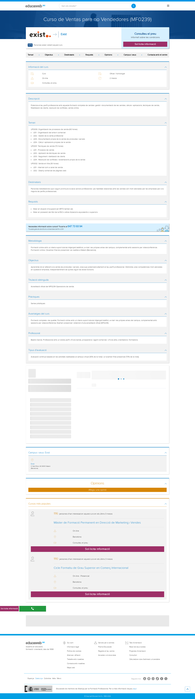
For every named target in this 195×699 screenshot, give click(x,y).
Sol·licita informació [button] (145, 44)
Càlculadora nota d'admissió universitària (144, 659)
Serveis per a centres (106, 643)
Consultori (133, 655)
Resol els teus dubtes (137, 647)
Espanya (31, 678)
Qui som (70, 643)
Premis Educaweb (105, 647)
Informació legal (73, 647)
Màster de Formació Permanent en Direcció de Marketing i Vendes (97, 522)
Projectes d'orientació (137, 651)
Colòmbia (47, 678)
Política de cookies (74, 651)
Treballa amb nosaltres (75, 659)
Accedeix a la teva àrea (107, 655)
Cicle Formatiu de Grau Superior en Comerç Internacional (91, 568)
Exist (64, 34)
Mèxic (59, 678)
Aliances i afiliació (73, 655)
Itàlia (54, 678)
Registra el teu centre (106, 651)
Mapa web (71, 668)
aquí (135, 689)
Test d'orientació (135, 643)
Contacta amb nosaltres (76, 664)
